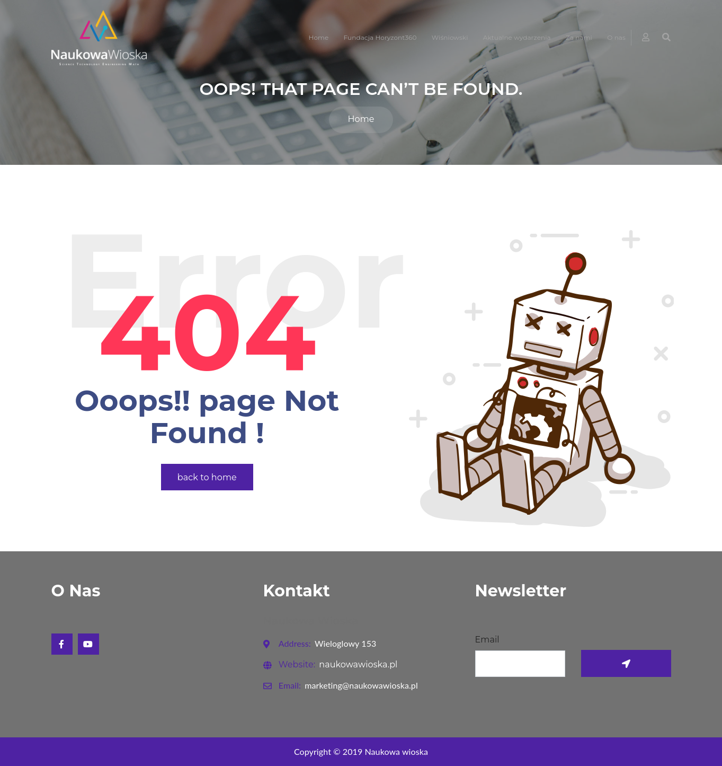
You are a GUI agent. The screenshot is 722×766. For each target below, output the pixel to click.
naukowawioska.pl (338, 664)
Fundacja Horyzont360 (380, 37)
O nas (616, 37)
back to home (207, 477)
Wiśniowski (450, 37)
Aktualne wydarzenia (517, 37)
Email (487, 640)
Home (319, 37)
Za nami (579, 37)
